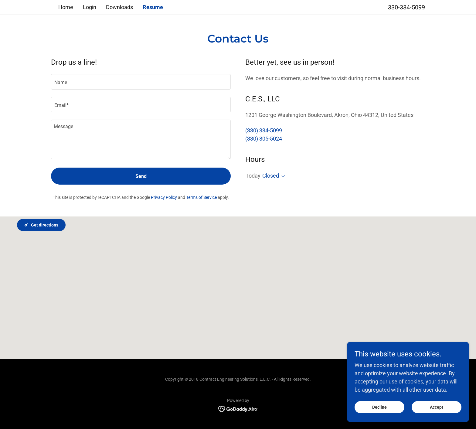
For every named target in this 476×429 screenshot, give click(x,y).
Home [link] (65, 7)
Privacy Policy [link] (164, 197)
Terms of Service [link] (201, 197)
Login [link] (89, 7)
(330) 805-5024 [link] (263, 138)
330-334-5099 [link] (406, 7)
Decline (379, 407)
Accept (436, 407)
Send (141, 176)
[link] (238, 408)
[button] (282, 176)
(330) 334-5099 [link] (263, 130)
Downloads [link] (119, 7)
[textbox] (141, 82)
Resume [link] (153, 7)
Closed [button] (270, 175)
